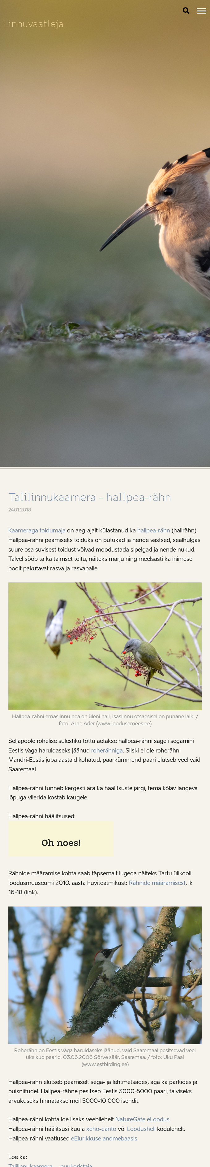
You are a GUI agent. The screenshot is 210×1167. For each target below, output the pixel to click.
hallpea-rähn (153, 530)
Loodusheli (141, 1129)
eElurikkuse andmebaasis (104, 1138)
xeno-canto (101, 1129)
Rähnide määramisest (157, 883)
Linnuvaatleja (33, 24)
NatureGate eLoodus (142, 1119)
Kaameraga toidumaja (37, 530)
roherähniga (107, 750)
